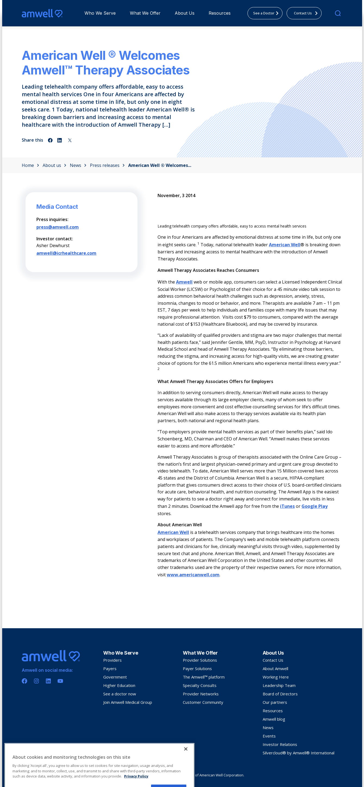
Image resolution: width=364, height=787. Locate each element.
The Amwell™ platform (204, 677)
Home (30, 165)
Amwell (184, 282)
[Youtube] (60, 681)
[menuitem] (100, 13)
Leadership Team (279, 685)
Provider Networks (201, 693)
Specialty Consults (199, 685)
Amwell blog (274, 719)
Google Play (315, 506)
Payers (110, 668)
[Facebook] (24, 681)
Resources (220, 13)
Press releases (107, 165)
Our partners (275, 702)
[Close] (186, 773)
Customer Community (203, 702)
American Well (284, 245)
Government (115, 677)
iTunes (287, 506)
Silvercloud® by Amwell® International (298, 752)
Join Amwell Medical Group (127, 702)
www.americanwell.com (193, 575)
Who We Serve (100, 13)
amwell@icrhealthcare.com (66, 253)
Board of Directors (280, 693)
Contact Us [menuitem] (307, 13)
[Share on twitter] (70, 140)
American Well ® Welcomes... (159, 165)
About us (54, 165)
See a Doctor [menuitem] (267, 13)
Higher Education (119, 685)
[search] (337, 13)
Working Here (276, 677)
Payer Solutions (197, 668)
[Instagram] (36, 681)
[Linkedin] (48, 681)
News (78, 165)
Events (269, 736)
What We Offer (145, 13)
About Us (184, 13)
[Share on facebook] (50, 140)
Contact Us (273, 660)
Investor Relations (280, 744)
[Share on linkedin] (60, 140)
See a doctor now (119, 693)
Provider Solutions (200, 660)
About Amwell (275, 668)
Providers (112, 660)
